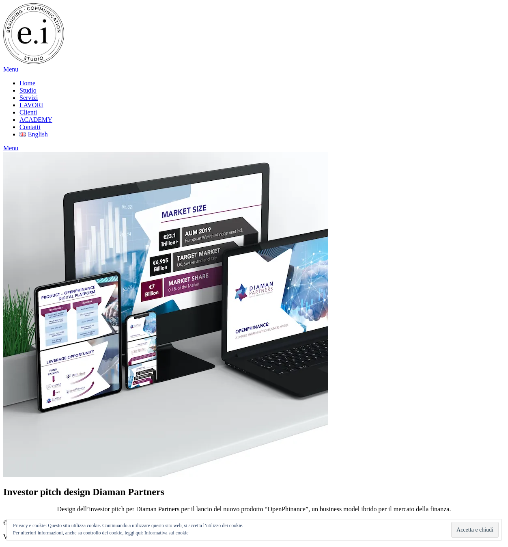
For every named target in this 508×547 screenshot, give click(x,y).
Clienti (28, 112)
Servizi (28, 97)
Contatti (30, 126)
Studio (28, 90)
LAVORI (31, 105)
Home (27, 83)
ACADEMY (35, 119)
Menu (10, 69)
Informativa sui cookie (166, 533)
